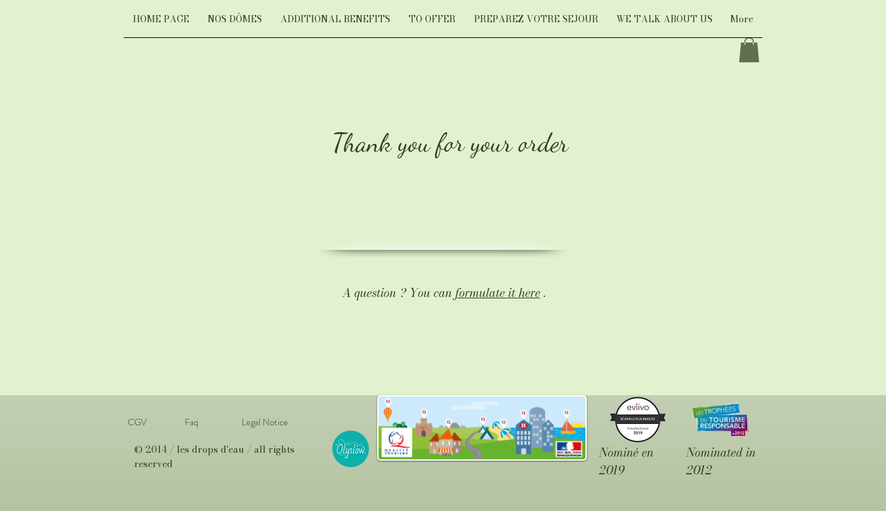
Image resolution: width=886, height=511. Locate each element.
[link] (749, 49)
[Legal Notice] (265, 422)
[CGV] (137, 422)
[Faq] (192, 422)
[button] (234, 23)
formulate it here (497, 293)
